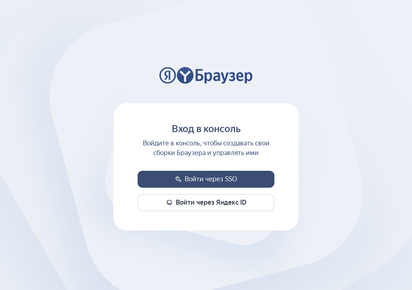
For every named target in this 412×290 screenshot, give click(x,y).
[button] (206, 179)
